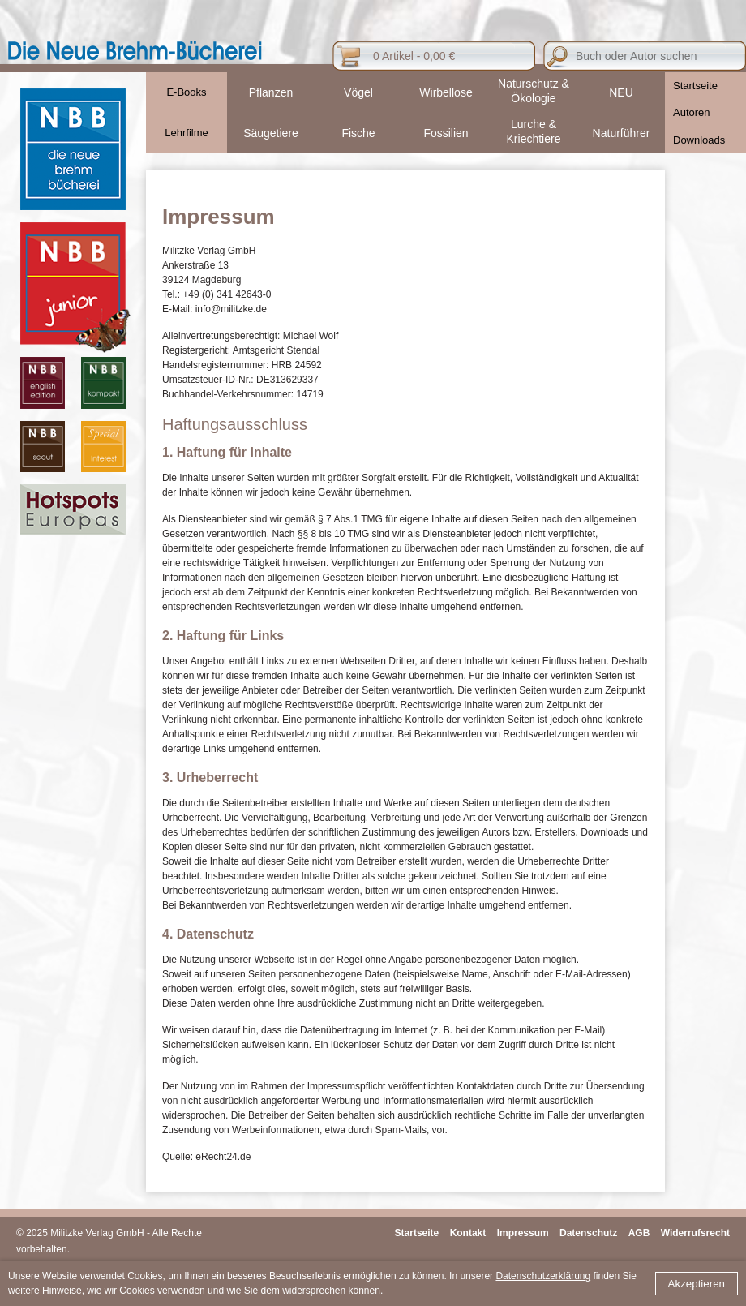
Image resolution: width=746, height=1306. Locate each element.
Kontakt (468, 1233)
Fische (358, 133)
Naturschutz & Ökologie (533, 91)
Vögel (358, 92)
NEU (621, 92)
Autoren (691, 112)
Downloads (699, 140)
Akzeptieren (696, 1284)
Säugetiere (270, 133)
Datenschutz (588, 1233)
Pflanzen (271, 92)
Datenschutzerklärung (542, 1276)
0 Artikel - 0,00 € (414, 55)
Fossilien (445, 133)
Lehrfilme (186, 133)
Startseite (695, 85)
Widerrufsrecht (695, 1233)
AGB (639, 1233)
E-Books (186, 92)
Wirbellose (445, 92)
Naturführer (621, 133)
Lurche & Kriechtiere (534, 131)
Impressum (523, 1233)
